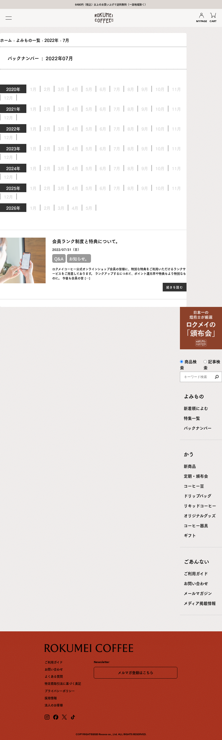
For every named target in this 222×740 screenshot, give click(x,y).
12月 (8, 97)
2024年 (13, 168)
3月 (61, 188)
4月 (75, 109)
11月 (176, 89)
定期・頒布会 (196, 476)
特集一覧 (192, 418)
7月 (117, 128)
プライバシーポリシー (60, 690)
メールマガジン (198, 593)
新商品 (190, 466)
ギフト (190, 535)
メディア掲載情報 (200, 603)
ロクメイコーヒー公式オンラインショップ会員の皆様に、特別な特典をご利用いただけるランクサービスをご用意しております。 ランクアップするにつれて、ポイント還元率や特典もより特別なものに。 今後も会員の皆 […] (119, 273)
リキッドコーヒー (200, 505)
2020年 (13, 89)
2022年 (13, 128)
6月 (103, 128)
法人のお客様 (54, 705)
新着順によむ (196, 408)
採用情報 (51, 698)
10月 (159, 89)
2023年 (13, 148)
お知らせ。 (79, 258)
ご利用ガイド (196, 573)
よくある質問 (54, 676)
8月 (130, 109)
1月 (33, 109)
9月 (144, 89)
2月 (47, 109)
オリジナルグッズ (200, 515)
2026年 (13, 208)
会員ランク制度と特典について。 (86, 241)
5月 (89, 148)
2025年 (13, 188)
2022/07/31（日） (66, 249)
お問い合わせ (196, 583)
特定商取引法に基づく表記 (63, 683)
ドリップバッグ (197, 495)
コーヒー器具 (196, 525)
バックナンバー (198, 428)
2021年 (13, 109)
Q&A (59, 258)
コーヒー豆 (194, 486)
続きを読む (174, 287)
